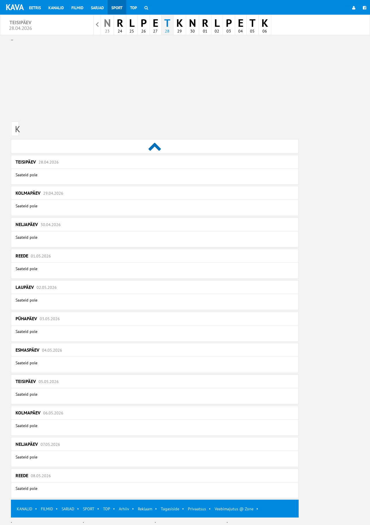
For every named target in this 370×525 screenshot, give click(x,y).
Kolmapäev (39, 193)
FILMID (47, 509)
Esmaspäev (39, 350)
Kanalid (56, 7)
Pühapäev (38, 318)
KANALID (24, 509)
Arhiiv (124, 509)
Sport (117, 7)
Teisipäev (37, 162)
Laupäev (36, 287)
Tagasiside (170, 509)
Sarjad (97, 7)
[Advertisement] (155, 83)
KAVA (15, 7)
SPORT (88, 509)
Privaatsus (197, 509)
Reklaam (145, 509)
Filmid (77, 7)
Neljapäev (38, 224)
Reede (33, 256)
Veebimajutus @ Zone (234, 509)
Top (133, 7)
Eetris (35, 7)
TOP (106, 509)
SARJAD (68, 509)
